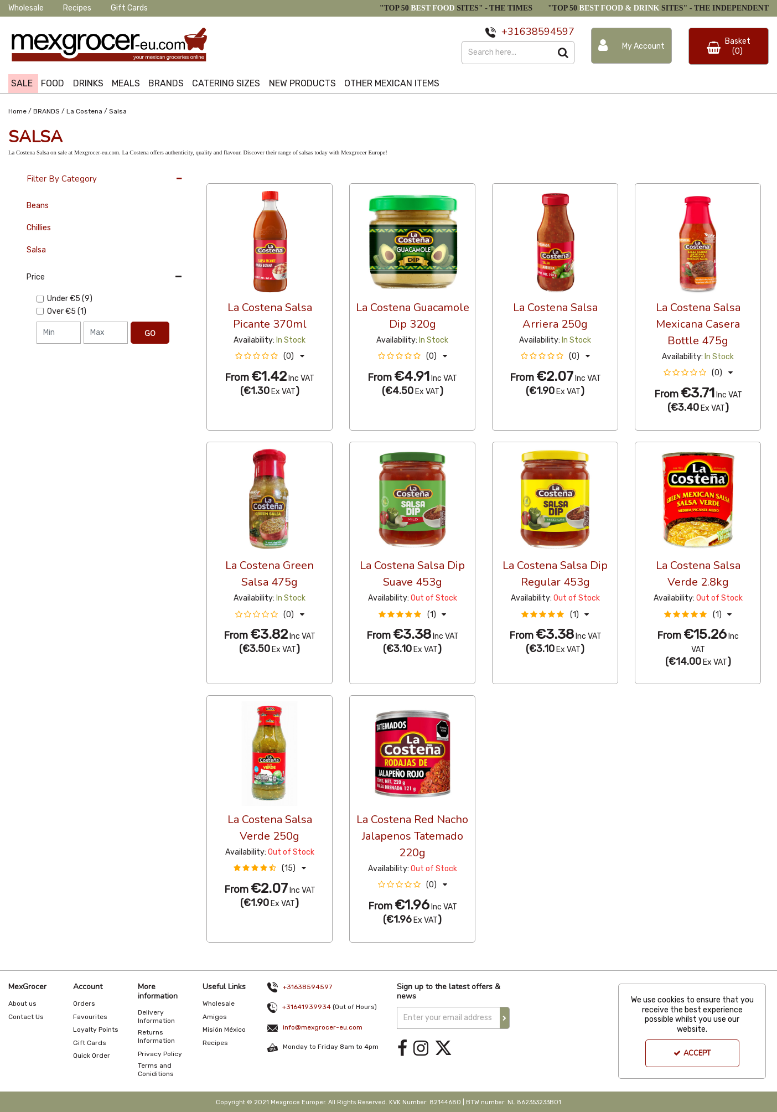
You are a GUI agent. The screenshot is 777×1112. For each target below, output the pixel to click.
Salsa (36, 250)
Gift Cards (129, 8)
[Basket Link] (729, 46)
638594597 (547, 31)
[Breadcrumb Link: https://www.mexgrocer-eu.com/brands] (46, 110)
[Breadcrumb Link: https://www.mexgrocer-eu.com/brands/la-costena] (84, 110)
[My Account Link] (631, 45)
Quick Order (91, 1055)
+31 (510, 31)
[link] (402, 1049)
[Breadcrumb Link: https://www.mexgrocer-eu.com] (17, 110)
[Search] (507, 52)
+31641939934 (306, 1007)
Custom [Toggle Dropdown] (280, 173)
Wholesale (26, 8)
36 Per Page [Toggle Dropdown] (228, 173)
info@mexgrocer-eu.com (322, 1027)
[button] (269, 356)
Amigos (215, 1017)
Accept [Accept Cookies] (692, 1053)
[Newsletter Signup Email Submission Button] (505, 1018)
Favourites (90, 1017)
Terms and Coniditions (156, 1070)
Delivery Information (156, 1016)
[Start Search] (563, 52)
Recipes (77, 8)
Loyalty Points (95, 1029)
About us (22, 1003)
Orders (84, 1003)
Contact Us (26, 1017)
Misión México (224, 1029)
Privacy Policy (160, 1054)
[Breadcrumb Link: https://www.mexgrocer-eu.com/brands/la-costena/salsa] (118, 110)
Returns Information (156, 1036)
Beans (38, 205)
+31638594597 (307, 987)
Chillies (39, 227)
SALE (22, 83)
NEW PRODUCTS (302, 83)
